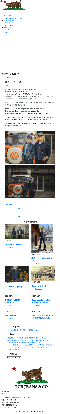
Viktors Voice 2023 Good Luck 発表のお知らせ (42, 316)
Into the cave (10, 315)
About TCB (7, 16)
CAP (35, 338)
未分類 (45, 347)
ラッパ (23, 347)
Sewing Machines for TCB (13, 18)
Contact (6, 32)
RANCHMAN (22, 343)
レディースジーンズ (32, 347)
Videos (35, 330)
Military (47, 340)
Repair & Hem (8, 27)
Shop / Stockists (9, 25)
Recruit (6, 30)
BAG (28, 338)
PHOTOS (30, 330)
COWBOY (10, 340)
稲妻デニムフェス (13, 350)
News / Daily (8, 23)
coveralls (47, 338)
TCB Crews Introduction (12, 20)
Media (16, 330)
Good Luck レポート (14, 287)
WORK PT (36, 345)
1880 (9, 338)
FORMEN (30, 340)
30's (15, 338)
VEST (31, 345)
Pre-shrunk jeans (12, 343)
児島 (41, 347)
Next (18, 216)
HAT (43, 340)
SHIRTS (41, 343)
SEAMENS (34, 343)
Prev (18, 208)
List (18, 212)
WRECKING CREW (46, 345)
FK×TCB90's (23, 340)
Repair (29, 343)
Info (36, 289)
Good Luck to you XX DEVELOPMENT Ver (40, 301)
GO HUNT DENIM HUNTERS (12, 301)
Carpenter (40, 338)
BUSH (32, 338)
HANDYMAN (37, 340)
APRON (24, 338)
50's (18, 338)
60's (20, 338)
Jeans (7, 85)
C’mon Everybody (39, 286)
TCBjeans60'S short (13, 345)
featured (9, 204)
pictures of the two (13, 244)
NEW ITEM (22, 330)
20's (12, 338)
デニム (9, 347)
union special (24, 345)
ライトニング (16, 347)
